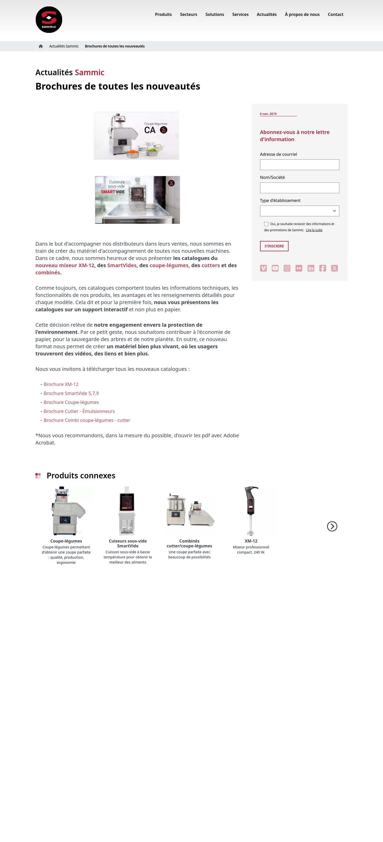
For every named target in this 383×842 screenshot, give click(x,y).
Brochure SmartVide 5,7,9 (71, 393)
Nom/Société (272, 177)
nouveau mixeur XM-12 (64, 265)
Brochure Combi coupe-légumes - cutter (87, 420)
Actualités (69, 72)
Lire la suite (314, 230)
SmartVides (122, 265)
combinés (47, 272)
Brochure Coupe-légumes (71, 402)
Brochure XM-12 (61, 384)
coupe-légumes (169, 265)
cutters (211, 265)
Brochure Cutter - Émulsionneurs (79, 411)
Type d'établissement (280, 200)
